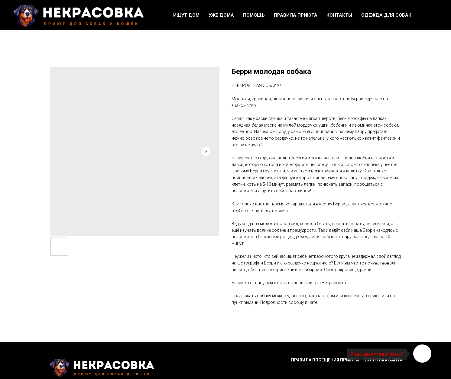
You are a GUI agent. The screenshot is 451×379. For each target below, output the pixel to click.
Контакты (339, 15)
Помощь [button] (254, 15)
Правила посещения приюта (325, 359)
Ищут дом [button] (186, 15)
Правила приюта (295, 15)
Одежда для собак (386, 15)
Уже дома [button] (221, 15)
